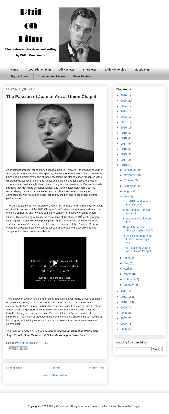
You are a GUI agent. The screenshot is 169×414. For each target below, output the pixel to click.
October (129, 180)
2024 (124, 106)
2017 (124, 143)
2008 (124, 312)
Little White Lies (115, 69)
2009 (124, 307)
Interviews (89, 69)
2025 (124, 100)
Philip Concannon (28, 342)
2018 (124, 138)
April (127, 268)
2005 (124, 328)
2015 (124, 154)
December (130, 169)
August (128, 191)
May (127, 263)
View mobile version (55, 375)
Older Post (96, 368)
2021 (124, 122)
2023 (124, 111)
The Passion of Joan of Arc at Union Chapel (137, 249)
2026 (124, 95)
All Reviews (67, 69)
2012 (124, 291)
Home (14, 69)
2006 (124, 323)
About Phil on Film (39, 69)
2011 (124, 296)
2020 (124, 127)
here (82, 335)
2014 (124, 159)
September (131, 185)
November (130, 175)
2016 (124, 149)
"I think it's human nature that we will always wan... (138, 239)
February (130, 279)
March (128, 273)
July (127, 196)
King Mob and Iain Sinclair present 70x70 (138, 229)
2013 (124, 165)
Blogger (136, 406)
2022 (124, 116)
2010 (124, 302)
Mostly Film (142, 69)
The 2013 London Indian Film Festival (138, 203)
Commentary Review (51, 76)
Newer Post (14, 368)
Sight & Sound (19, 76)
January (129, 284)
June (127, 257)
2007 (124, 318)
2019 (124, 132)
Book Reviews (82, 76)
